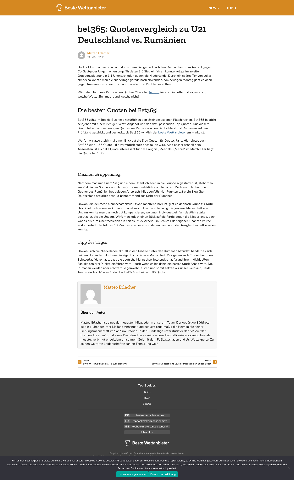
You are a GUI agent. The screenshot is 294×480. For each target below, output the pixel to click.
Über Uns (147, 432)
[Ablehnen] (289, 468)
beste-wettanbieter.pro (150, 415)
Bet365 (147, 404)
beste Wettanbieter (172, 132)
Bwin (147, 398)
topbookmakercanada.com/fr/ (150, 421)
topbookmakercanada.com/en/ (150, 426)
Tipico (147, 392)
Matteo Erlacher (119, 287)
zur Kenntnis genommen (132, 474)
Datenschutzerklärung (163, 474)
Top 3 (231, 8)
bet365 (154, 92)
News (213, 8)
